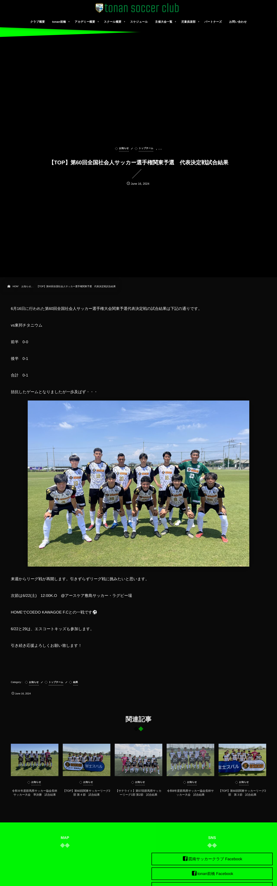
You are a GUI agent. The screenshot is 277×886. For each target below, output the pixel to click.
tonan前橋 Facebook (215, 874)
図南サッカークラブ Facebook (215, 859)
